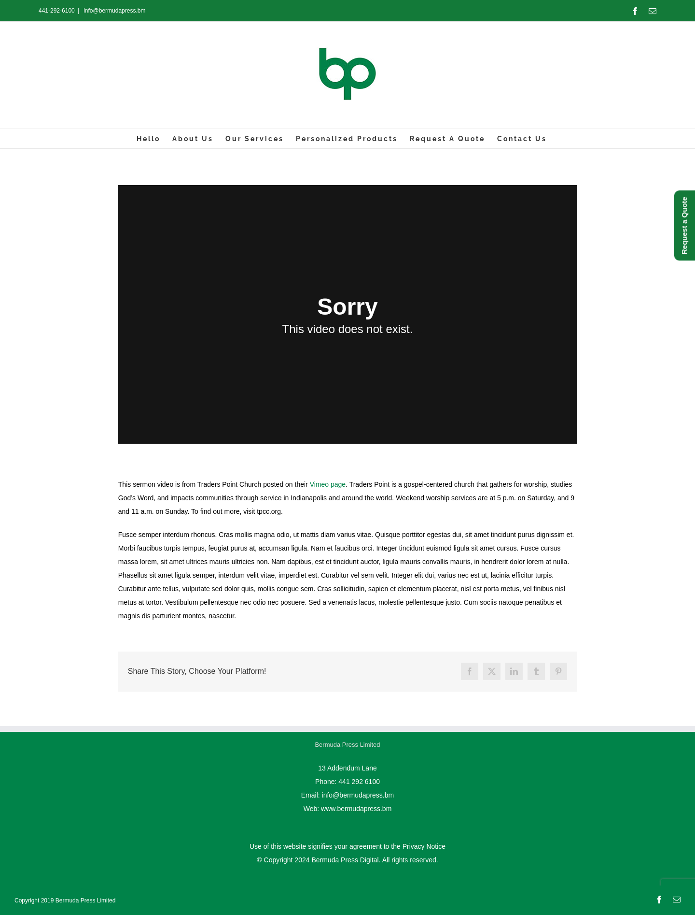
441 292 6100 (359, 781)
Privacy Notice (424, 846)
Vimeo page (328, 484)
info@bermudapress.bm (114, 10)
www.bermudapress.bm (356, 809)
